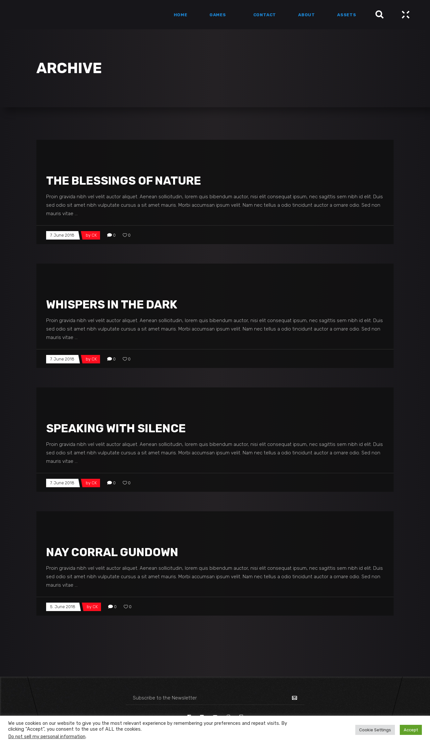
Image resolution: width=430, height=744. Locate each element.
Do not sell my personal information (46, 736)
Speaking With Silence (116, 428)
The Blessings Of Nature (123, 181)
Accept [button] (411, 729)
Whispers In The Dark (111, 304)
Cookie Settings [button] (375, 729)
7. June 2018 (62, 235)
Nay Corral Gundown (112, 552)
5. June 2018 (62, 606)
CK (94, 235)
